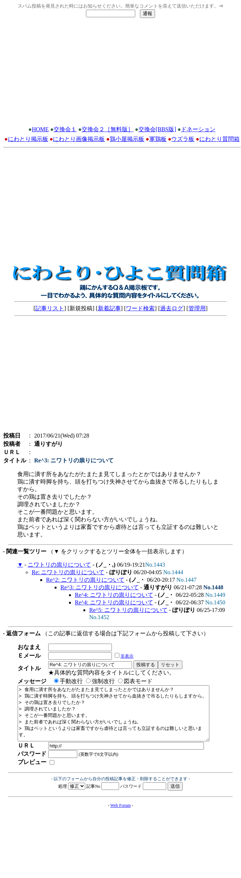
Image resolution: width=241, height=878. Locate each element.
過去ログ (171, 308)
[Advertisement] (120, 74)
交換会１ (65, 129)
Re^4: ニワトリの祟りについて (114, 595)
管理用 (197, 308)
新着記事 (109, 308)
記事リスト (49, 308)
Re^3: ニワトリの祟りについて (99, 587)
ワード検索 (140, 308)
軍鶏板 (158, 139)
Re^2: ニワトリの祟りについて (85, 580)
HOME (40, 129)
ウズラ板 (182, 139)
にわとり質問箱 (219, 139)
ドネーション (198, 129)
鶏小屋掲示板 (127, 139)
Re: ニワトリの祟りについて (68, 572)
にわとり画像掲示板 (79, 139)
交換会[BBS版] (157, 129)
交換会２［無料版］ (107, 129)
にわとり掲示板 (28, 139)
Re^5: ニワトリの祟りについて (128, 610)
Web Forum (120, 816)
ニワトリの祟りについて (59, 565)
